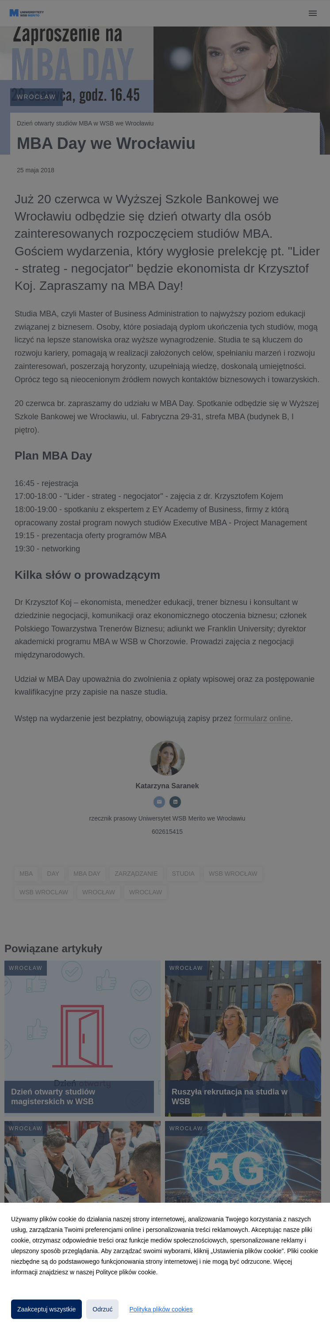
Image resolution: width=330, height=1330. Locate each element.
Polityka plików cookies (160, 1309)
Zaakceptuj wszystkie (46, 1309)
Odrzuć (102, 1309)
